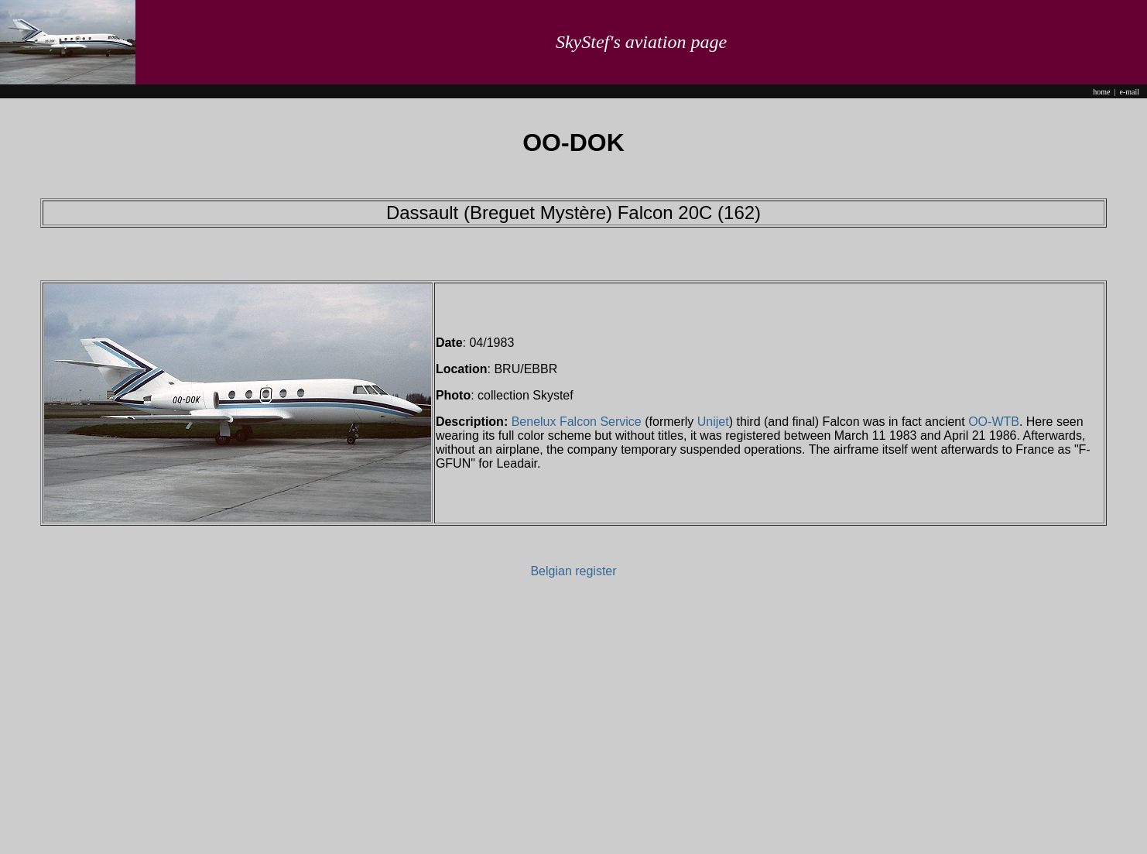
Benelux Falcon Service (577, 421)
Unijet (713, 421)
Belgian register (573, 571)
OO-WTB (993, 421)
